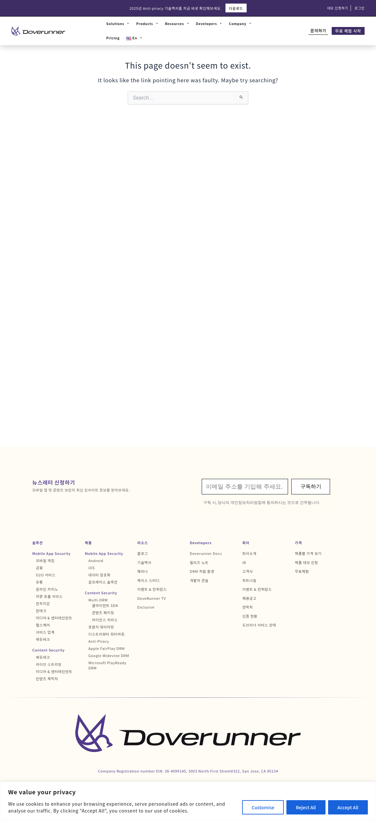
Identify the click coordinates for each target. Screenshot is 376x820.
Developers (209, 23)
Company (240, 23)
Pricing (113, 37)
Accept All (348, 807)
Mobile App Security (51, 553)
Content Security (48, 649)
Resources (177, 23)
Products (147, 23)
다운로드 (236, 8)
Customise (263, 807)
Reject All (306, 807)
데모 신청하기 (337, 8)
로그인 (359, 8)
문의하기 (318, 31)
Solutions (118, 23)
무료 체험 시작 (348, 31)
